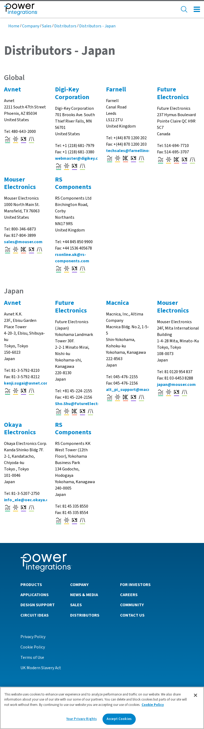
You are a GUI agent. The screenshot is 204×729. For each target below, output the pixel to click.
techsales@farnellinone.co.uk (135, 151)
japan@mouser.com (176, 384)
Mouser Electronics (20, 183)
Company (30, 26)
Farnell (116, 89)
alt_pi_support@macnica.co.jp (136, 390)
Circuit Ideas (34, 615)
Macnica (117, 302)
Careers (129, 595)
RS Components (73, 183)
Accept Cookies (119, 721)
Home (13, 26)
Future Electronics (173, 93)
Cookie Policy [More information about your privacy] (153, 706)
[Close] (195, 697)
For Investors (135, 585)
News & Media (84, 595)
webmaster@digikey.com (79, 158)
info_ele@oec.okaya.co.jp (30, 500)
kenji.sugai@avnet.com (26, 383)
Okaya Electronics (20, 428)
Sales (47, 26)
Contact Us (132, 615)
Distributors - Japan (97, 26)
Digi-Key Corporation (72, 93)
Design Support (37, 605)
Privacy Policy (32, 637)
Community (132, 605)
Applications (34, 595)
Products (31, 585)
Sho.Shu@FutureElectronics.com (87, 404)
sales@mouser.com (23, 242)
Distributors (65, 26)
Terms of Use (32, 657)
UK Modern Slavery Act (40, 668)
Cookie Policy (32, 647)
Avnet (12, 89)
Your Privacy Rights (81, 721)
